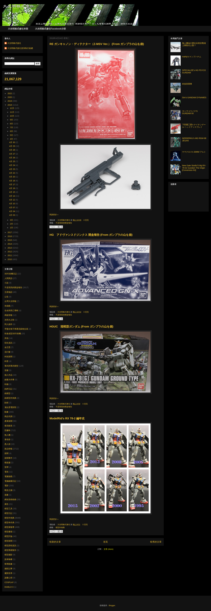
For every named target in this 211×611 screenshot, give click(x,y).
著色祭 (7, 439)
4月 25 (12, 161)
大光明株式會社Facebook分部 (50, 29)
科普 (6, 361)
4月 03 (12, 215)
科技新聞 (8, 356)
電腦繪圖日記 (10, 481)
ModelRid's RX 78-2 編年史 (67, 418)
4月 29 (12, 146)
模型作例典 (60, 527)
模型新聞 (8, 541)
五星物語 (8, 292)
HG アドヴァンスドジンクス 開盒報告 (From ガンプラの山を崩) (91, 234)
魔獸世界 (8, 573)
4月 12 (12, 200)
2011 (10, 255)
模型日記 (8, 513)
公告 (6, 297)
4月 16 (12, 188)
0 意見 (86, 220)
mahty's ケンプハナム (191, 56)
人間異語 (8, 278)
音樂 (6, 370)
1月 (12, 227)
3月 (12, 220)
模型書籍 (8, 531)
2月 (12, 224)
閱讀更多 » (54, 215)
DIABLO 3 (9, 587)
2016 (10, 236)
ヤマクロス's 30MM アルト (194, 152)
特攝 (6, 384)
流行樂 (7, 352)
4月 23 (12, 169)
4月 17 (12, 184)
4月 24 (12, 165)
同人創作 (8, 324)
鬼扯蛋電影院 (10, 407)
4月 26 (12, 158)
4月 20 (12, 177)
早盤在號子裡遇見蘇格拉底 (16, 329)
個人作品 (8, 375)
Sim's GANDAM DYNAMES (194, 97)
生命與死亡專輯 (11, 310)
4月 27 (12, 154)
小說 (6, 283)
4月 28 (12, 150)
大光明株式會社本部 (18, 29)
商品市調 (8, 416)
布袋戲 (7, 306)
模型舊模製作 (10, 550)
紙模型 (7, 393)
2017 (10, 232)
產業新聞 (8, 421)
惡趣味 (7, 430)
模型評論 (8, 536)
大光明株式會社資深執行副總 (20, 48)
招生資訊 (8, 343)
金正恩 (7, 347)
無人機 (7, 435)
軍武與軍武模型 (11, 366)
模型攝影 (8, 555)
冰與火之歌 (9, 320)
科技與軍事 (187, 84)
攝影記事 (8, 568)
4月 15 (12, 192)
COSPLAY (9, 582)
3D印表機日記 (11, 274)
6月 (12, 131)
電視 (6, 472)
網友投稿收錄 (10, 499)
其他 (6, 338)
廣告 (6, 504)
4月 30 (12, 142)
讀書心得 (8, 578)
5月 (12, 135)
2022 (10, 93)
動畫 (6, 412)
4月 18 (12, 181)
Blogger (112, 605)
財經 (6, 403)
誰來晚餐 (8, 559)
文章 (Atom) (108, 549)
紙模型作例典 (10, 398)
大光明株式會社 (64, 220)
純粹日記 (8, 389)
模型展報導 (9, 527)
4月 (12, 139)
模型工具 (8, 508)
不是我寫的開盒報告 (64, 223)
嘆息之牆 (8, 490)
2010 (10, 259)
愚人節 (7, 444)
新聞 (6, 453)
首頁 (105, 542)
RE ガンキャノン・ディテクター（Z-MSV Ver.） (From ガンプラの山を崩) (97, 44)
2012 (10, 251)
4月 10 (12, 203)
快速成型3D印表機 (13, 333)
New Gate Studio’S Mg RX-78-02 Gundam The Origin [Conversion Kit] (194, 167)
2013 (10, 248)
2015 (10, 240)
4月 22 (12, 173)
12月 (12, 108)
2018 (10, 105)
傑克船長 (8, 426)
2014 (10, 244)
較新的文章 (55, 542)
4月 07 (12, 207)
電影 (6, 485)
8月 (12, 124)
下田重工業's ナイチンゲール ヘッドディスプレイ (194, 125)
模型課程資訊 (10, 545)
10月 (12, 116)
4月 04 (12, 211)
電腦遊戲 (8, 476)
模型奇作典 (9, 522)
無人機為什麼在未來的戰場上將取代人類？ (194, 44)
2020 (10, 97)
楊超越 (7, 462)
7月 (12, 127)
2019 (10, 101)
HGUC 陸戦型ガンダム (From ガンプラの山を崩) (81, 326)
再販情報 (8, 315)
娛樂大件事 (9, 379)
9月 (12, 120)
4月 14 (12, 196)
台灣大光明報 (10, 301)
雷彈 (6, 467)
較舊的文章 (155, 542)
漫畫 (6, 495)
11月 (12, 112)
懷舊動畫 (8, 564)
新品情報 (8, 449)
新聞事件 (8, 458)
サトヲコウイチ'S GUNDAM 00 (190, 112)
